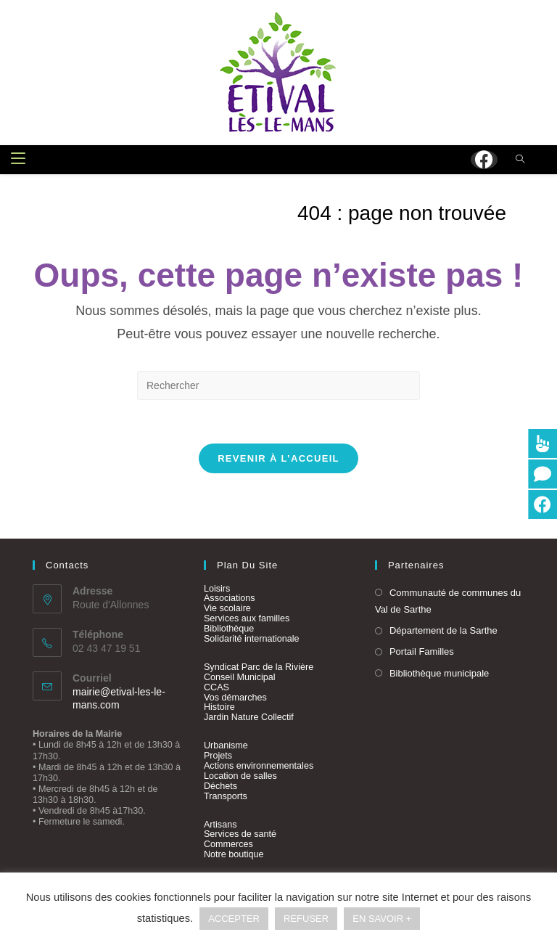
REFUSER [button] (306, 918)
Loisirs (217, 589)
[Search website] (520, 160)
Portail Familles (421, 652)
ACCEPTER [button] (234, 918)
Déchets (220, 786)
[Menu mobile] (18, 159)
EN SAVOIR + (381, 918)
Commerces (228, 845)
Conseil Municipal (240, 678)
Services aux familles (246, 619)
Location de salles (240, 777)
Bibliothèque (229, 629)
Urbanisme (226, 746)
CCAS (216, 687)
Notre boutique (234, 855)
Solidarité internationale (252, 639)
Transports (225, 796)
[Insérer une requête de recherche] (278, 385)
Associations (229, 599)
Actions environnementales (258, 766)
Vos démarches (235, 697)
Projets (218, 756)
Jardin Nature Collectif (249, 718)
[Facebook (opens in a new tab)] (484, 159)
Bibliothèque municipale (439, 673)
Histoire (219, 708)
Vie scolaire (227, 609)
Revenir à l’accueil (278, 458)
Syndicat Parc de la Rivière (258, 668)
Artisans (220, 825)
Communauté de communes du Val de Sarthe (448, 601)
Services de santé (240, 835)
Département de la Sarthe (443, 631)
